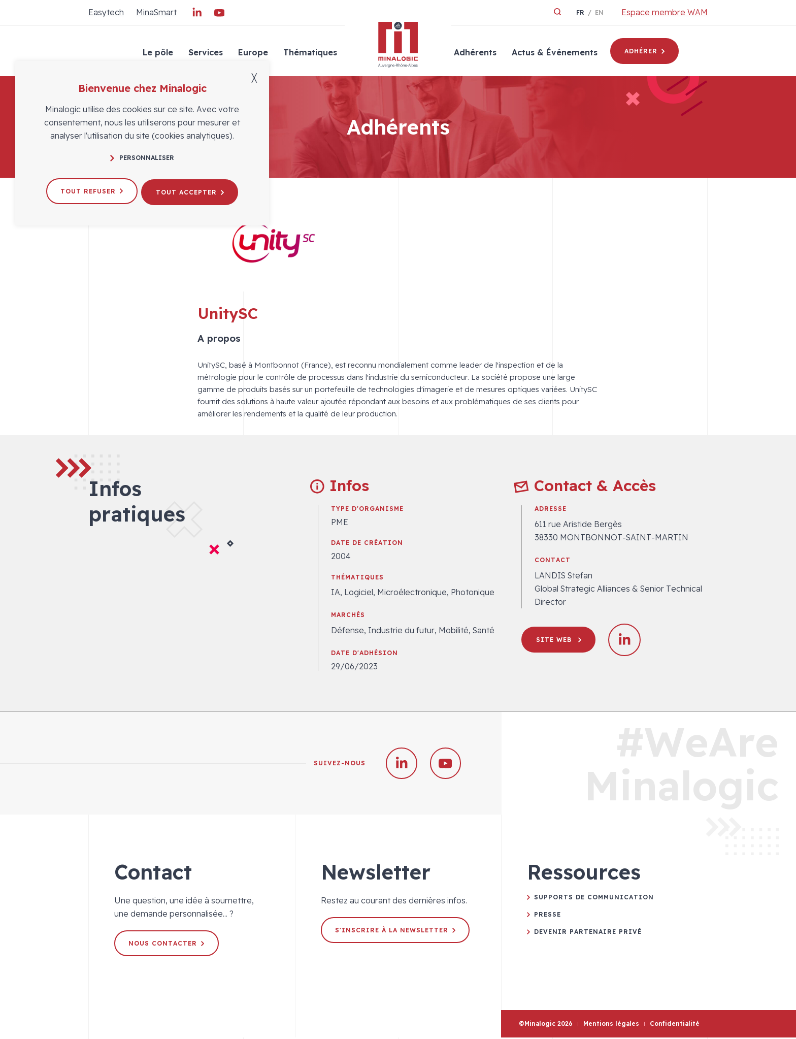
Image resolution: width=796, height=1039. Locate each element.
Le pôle (157, 52)
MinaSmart (156, 12)
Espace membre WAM (664, 12)
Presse (547, 916)
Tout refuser (90, 189)
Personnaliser (142, 157)
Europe (252, 52)
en (599, 12)
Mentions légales (611, 1025)
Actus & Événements (553, 52)
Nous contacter (167, 945)
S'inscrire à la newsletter (396, 931)
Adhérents (474, 52)
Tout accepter (191, 189)
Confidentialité (675, 1025)
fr (580, 12)
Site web (559, 639)
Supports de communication (594, 898)
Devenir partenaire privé (588, 933)
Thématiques (309, 52)
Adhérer (644, 51)
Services (204, 52)
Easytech (106, 12)
